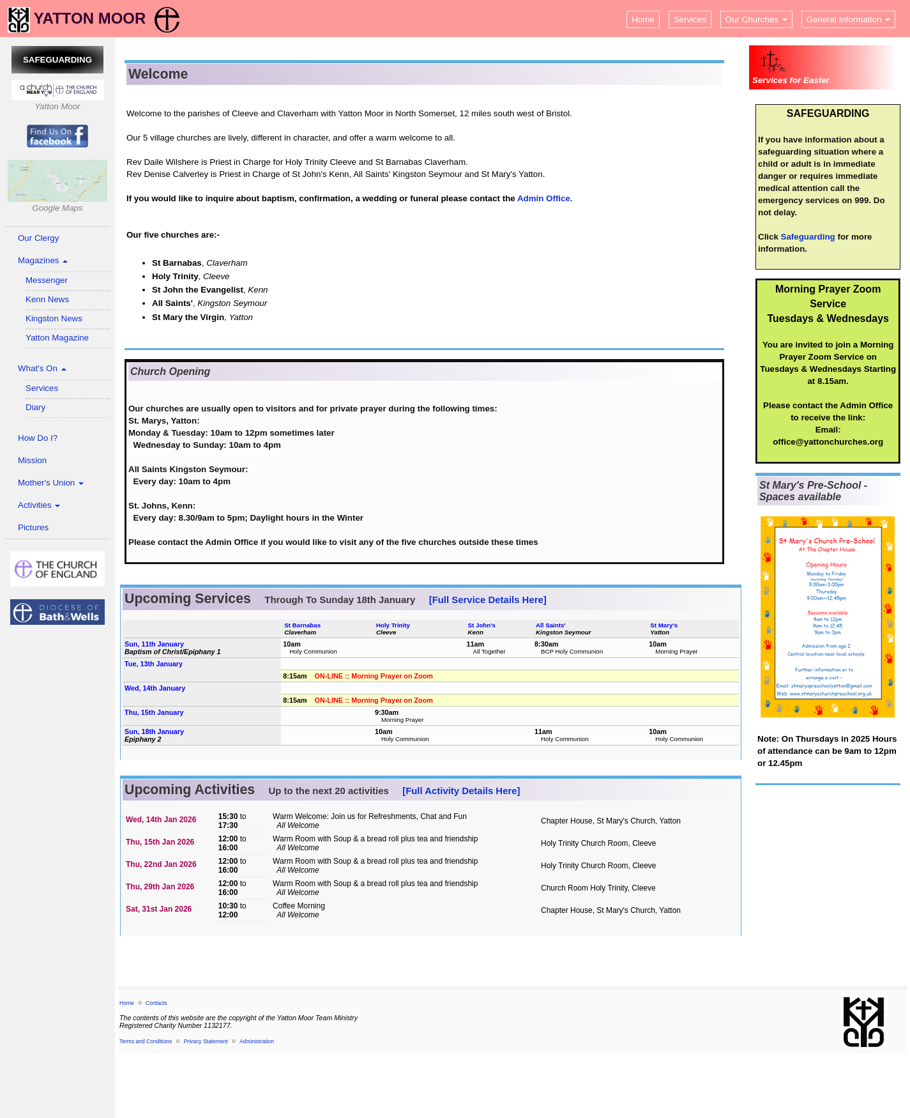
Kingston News (54, 318)
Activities (39, 505)
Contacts (156, 1003)
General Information (849, 19)
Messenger (47, 280)
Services (690, 19)
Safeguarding (808, 236)
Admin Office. (545, 198)
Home (643, 19)
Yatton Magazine (57, 337)
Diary (35, 407)
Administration (256, 1041)
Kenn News (47, 299)
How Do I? (37, 438)
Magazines (43, 260)
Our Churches (756, 19)
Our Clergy (38, 238)
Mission (32, 460)
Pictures (33, 527)
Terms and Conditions (145, 1041)
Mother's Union (51, 482)
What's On (42, 368)
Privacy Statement (206, 1041)
